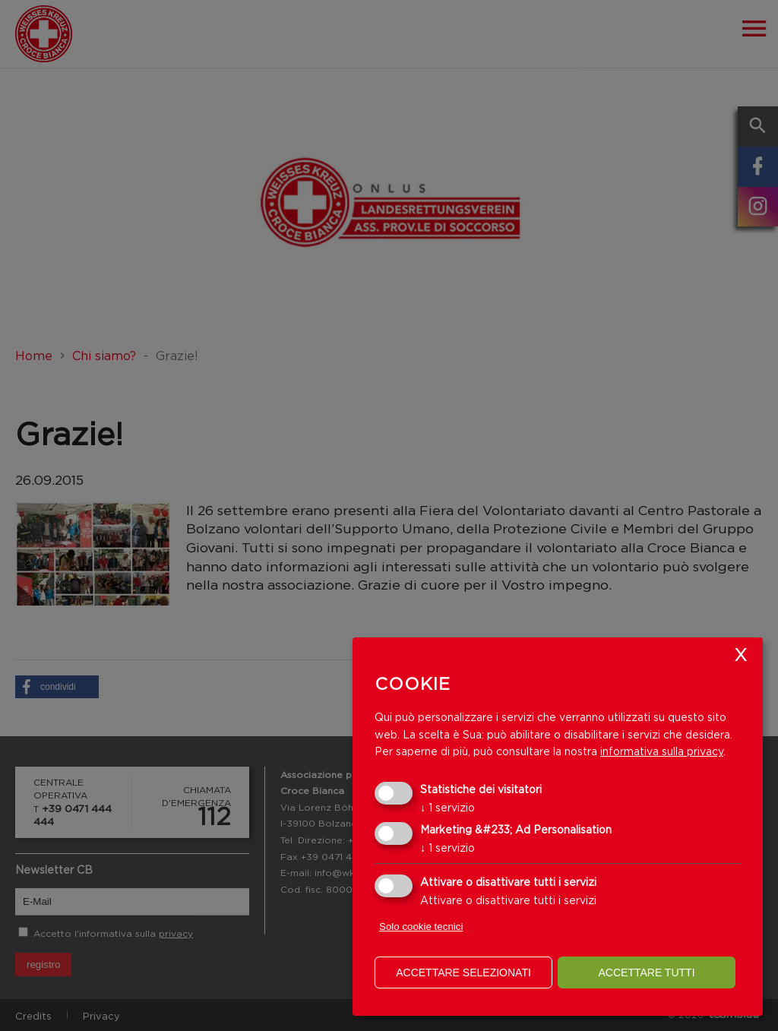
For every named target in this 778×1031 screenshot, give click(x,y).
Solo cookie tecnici (421, 926)
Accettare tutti (646, 972)
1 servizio (447, 807)
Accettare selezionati (463, 972)
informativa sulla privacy (661, 751)
